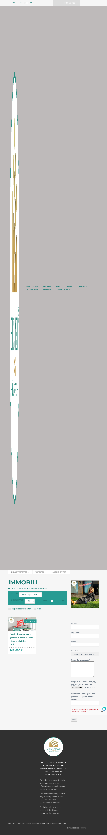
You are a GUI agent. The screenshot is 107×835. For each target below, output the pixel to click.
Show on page (17, 600)
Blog (69, 286)
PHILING (82, 828)
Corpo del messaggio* (82, 668)
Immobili (47, 286)
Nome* (85, 625)
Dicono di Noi (32, 289)
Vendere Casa (32, 286)
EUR (11, 3)
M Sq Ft (27, 3)
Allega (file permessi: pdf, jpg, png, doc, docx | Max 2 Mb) (85, 701)
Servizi (59, 286)
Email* (85, 643)
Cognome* (85, 634)
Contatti (47, 289)
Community (82, 286)
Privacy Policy (63, 289)
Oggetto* (85, 652)
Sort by (14, 594)
